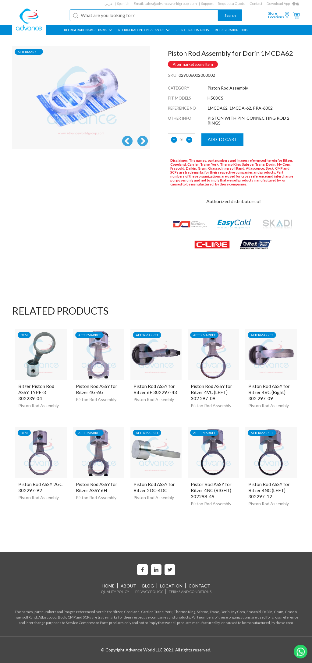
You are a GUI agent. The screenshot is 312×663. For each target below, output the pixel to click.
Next (142, 141)
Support (207, 3)
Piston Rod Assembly (38, 405)
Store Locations (276, 15)
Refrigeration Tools (231, 30)
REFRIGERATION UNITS (192, 30)
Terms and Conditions (190, 591)
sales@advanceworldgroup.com (170, 3)
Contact (256, 3)
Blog (148, 585)
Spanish (123, 3)
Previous (127, 141)
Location (171, 585)
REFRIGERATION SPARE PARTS (88, 30)
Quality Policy (115, 591)
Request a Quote (231, 3)
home (108, 585)
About (128, 585)
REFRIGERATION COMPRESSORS (143, 30)
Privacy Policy (149, 591)
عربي (109, 3)
